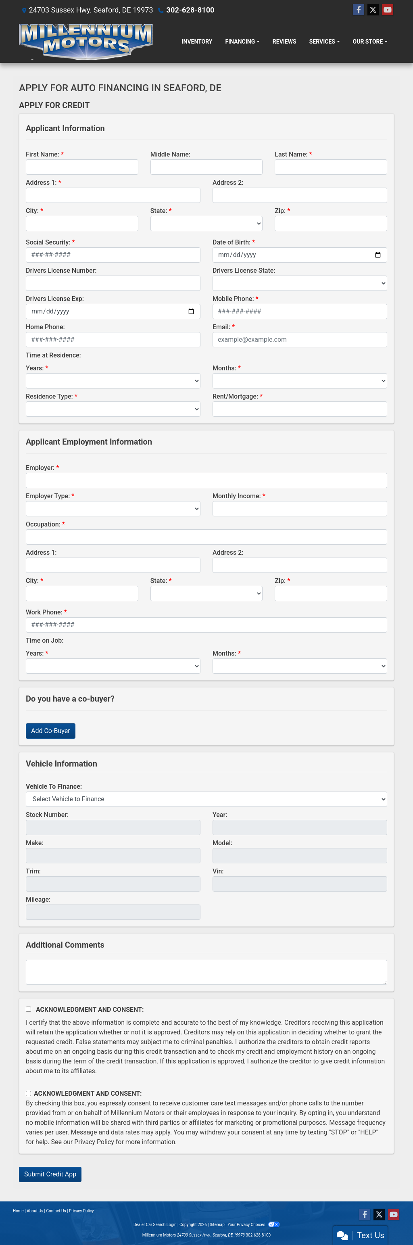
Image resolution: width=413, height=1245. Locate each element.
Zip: (280, 211)
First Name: (42, 154)
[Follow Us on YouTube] (387, 10)
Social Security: (48, 242)
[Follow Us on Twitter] (373, 10)
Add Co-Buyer (50, 731)
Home (18, 1211)
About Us (35, 1211)
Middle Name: (170, 154)
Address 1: (41, 182)
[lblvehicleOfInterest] (206, 799)
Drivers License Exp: (55, 299)
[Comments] (206, 972)
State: (158, 211)
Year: (220, 815)
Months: (224, 368)
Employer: (40, 468)
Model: (222, 843)
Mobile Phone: (233, 299)
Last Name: (291, 154)
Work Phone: (44, 612)
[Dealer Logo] (86, 41)
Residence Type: (49, 396)
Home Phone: (45, 327)
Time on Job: (44, 640)
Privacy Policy (94, 1142)
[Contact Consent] (28, 1093)
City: (32, 211)
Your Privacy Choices (253, 1224)
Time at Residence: (53, 355)
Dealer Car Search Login (155, 1224)
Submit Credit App (50, 1174)
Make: (35, 843)
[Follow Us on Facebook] (358, 10)
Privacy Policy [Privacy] (81, 1211)
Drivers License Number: (61, 270)
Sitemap (217, 1224)
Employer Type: (48, 496)
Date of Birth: (231, 242)
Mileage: (38, 899)
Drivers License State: (244, 270)
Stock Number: (47, 815)
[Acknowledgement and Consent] (28, 1009)
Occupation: (43, 524)
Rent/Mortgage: (235, 396)
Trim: (33, 871)
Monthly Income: (237, 496)
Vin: (218, 871)
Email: (221, 327)
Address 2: (228, 182)
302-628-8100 (190, 10)
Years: (35, 368)
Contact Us (56, 1211)
